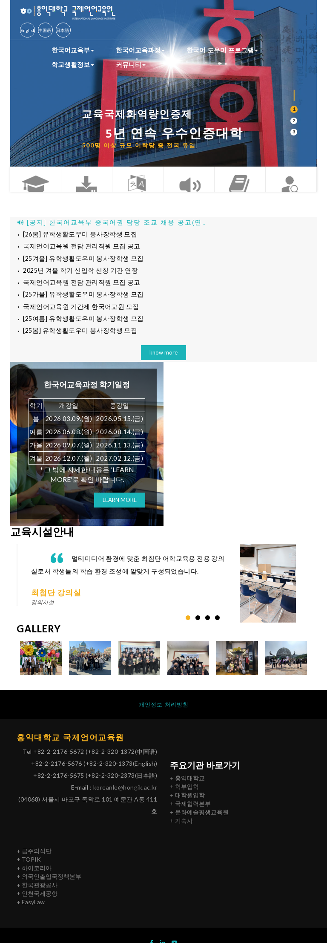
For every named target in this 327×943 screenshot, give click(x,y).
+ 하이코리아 (34, 875)
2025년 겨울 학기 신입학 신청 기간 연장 (76, 273)
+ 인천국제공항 (37, 900)
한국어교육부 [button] (73, 50)
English (27, 30)
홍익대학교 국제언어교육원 (73, 745)
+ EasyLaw (31, 909)
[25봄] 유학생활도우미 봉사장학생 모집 (75, 337)
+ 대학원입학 (187, 802)
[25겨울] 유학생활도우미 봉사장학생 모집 (78, 260)
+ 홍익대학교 (187, 785)
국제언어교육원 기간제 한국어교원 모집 (75, 311)
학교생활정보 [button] (73, 64)
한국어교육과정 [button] (140, 50)
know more (163, 358)
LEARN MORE (120, 506)
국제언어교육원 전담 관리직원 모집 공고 (76, 247)
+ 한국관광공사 (37, 892)
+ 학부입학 (184, 793)
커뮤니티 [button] (131, 64)
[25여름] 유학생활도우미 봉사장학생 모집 (78, 324)
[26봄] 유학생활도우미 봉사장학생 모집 (75, 235)
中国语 (44, 30)
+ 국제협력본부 (190, 810)
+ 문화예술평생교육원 (199, 819)
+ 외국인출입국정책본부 (49, 883)
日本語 (62, 30)
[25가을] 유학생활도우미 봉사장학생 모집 (78, 299)
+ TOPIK (29, 866)
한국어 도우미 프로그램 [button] (222, 50)
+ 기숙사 (181, 827)
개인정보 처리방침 (163, 711)
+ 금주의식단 (34, 858)
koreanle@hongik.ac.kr (125, 795)
